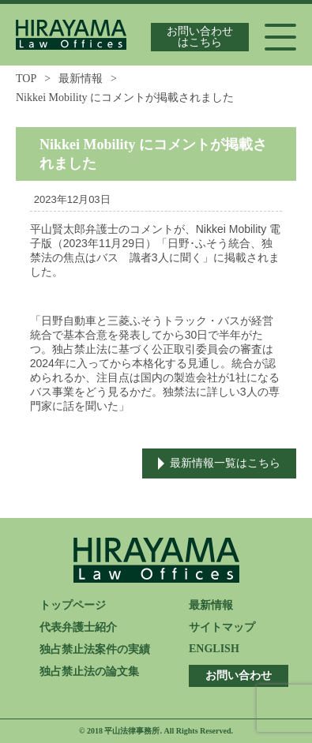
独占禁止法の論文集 (89, 671)
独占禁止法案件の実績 (94, 649)
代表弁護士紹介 (78, 627)
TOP (26, 78)
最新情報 (80, 78)
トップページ (72, 605)
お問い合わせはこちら (200, 36)
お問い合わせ (238, 675)
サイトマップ (222, 627)
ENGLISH (214, 649)
